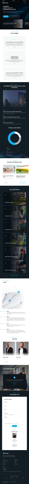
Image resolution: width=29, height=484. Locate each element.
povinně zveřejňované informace (14, 383)
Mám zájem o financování (14, 16)
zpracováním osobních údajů (14, 423)
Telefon (5, 409)
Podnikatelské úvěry (14, 0)
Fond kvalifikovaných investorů (4, 0)
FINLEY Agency (6, 482)
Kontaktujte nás (14, 275)
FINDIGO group (24, 0)
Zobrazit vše (23, 182)
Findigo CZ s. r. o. (5, 3)
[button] (3, 28)
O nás (15, 462)
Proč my (15, 459)
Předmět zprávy (6, 413)
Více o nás (5, 16)
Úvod (4, 459)
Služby (4, 462)
